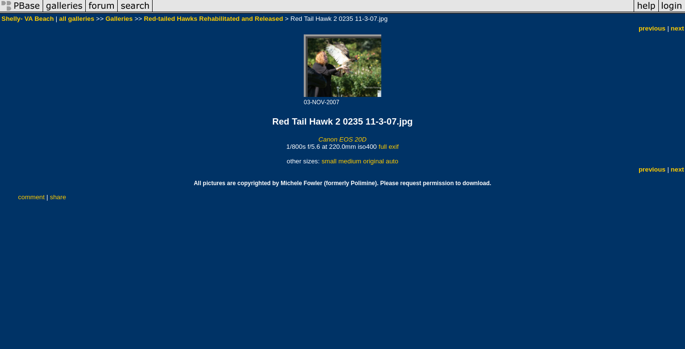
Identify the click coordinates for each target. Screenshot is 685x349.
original (373, 161)
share (58, 197)
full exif (388, 146)
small (329, 161)
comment (31, 197)
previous (652, 28)
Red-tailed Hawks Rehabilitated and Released (213, 18)
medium (349, 161)
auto (392, 161)
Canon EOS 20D (342, 139)
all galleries (76, 18)
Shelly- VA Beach (27, 18)
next (677, 28)
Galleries (119, 18)
